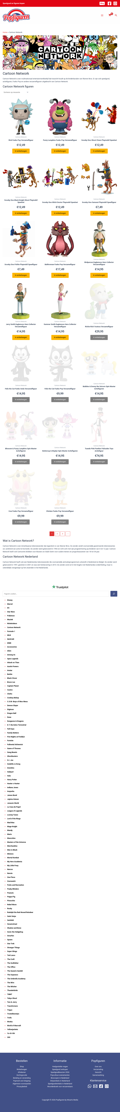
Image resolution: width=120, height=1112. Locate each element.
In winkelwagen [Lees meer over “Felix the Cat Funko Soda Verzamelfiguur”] (21, 399)
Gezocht (98, 1072)
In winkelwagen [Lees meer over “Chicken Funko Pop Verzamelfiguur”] (60, 522)
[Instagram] (115, 3)
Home (5, 32)
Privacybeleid (22, 1086)
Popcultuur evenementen (60, 1075)
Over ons (98, 1066)
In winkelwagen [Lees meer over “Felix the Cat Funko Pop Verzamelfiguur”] (60, 399)
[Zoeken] (113, 594)
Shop (22, 1066)
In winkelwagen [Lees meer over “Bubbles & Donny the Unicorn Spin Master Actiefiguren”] (99, 399)
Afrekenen (22, 1072)
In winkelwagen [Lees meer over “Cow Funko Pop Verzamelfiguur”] (21, 522)
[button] (102, 3)
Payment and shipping (21, 1081)
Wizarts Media (72, 1100)
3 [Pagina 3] (62, 534)
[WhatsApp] (90, 1086)
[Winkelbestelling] (16, 92)
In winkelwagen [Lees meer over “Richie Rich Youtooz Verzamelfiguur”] (99, 337)
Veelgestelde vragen (60, 1066)
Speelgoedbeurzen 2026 (60, 1072)
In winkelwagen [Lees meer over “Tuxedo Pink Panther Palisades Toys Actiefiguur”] (99, 462)
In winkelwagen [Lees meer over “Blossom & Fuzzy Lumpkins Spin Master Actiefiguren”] (21, 462)
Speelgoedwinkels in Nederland (60, 1084)
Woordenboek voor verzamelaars (60, 1086)
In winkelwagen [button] (21, 151)
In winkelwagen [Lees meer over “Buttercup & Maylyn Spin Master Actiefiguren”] (60, 462)
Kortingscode (22, 1075)
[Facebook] (109, 3)
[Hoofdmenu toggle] (102, 15)
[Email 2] (95, 1086)
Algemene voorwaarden (22, 1084)
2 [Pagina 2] (57, 534)
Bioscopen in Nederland (60, 1078)
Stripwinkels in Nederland (60, 1081)
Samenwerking (98, 1075)
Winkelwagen (22, 1069)
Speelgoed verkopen (60, 1069)
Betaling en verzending (22, 1078)
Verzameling (98, 1069)
